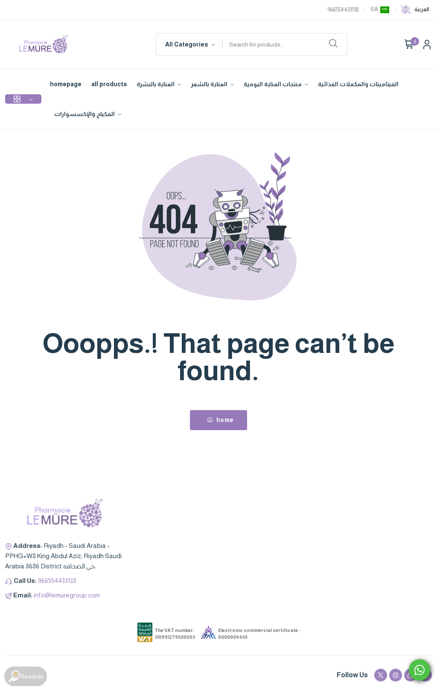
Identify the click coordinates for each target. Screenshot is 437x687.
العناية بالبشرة (159, 84)
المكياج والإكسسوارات (87, 114)
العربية (421, 9)
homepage (66, 84)
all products (109, 84)
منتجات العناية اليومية (276, 84)
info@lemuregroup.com (67, 645)
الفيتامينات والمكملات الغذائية (358, 84)
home (220, 419)
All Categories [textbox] (186, 44)
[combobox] (190, 44)
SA (379, 9)
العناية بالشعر (212, 84)
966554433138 (343, 9)
